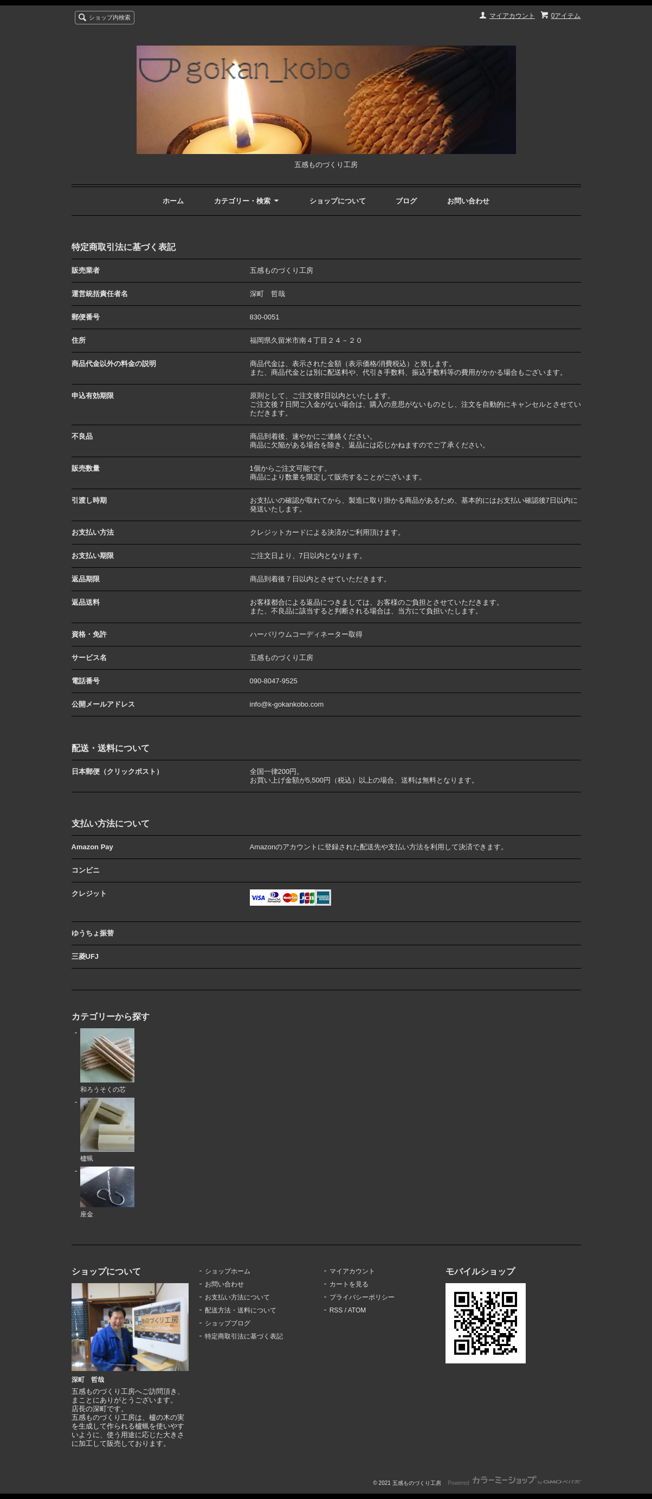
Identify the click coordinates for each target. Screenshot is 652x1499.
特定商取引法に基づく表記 (244, 1336)
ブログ (406, 201)
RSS (336, 1310)
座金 (107, 1192)
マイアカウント (512, 16)
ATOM (357, 1310)
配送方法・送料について (240, 1310)
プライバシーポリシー (362, 1297)
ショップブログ (227, 1323)
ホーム (173, 201)
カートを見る (349, 1284)
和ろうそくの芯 (107, 1060)
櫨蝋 (107, 1130)
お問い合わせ (468, 201)
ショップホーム (227, 1271)
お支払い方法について (237, 1297)
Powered (514, 1483)
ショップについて (337, 201)
